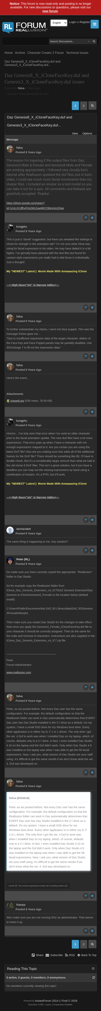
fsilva (21, 88)
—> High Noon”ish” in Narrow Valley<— (32, 284)
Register (85, 22)
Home (9, 52)
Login (72, 22)
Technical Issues (77, 52)
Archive (20, 52)
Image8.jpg (17, 400)
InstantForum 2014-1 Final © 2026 (56, 1000)
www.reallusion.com (18, 672)
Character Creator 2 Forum (45, 52)
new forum (50, 11)
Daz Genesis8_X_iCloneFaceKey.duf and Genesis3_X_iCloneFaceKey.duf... (32, 63)
